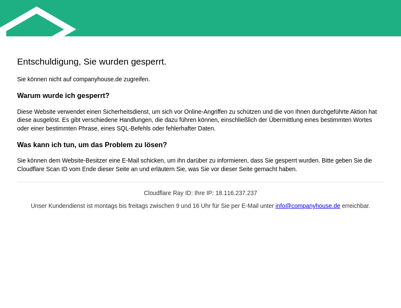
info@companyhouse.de (308, 205)
